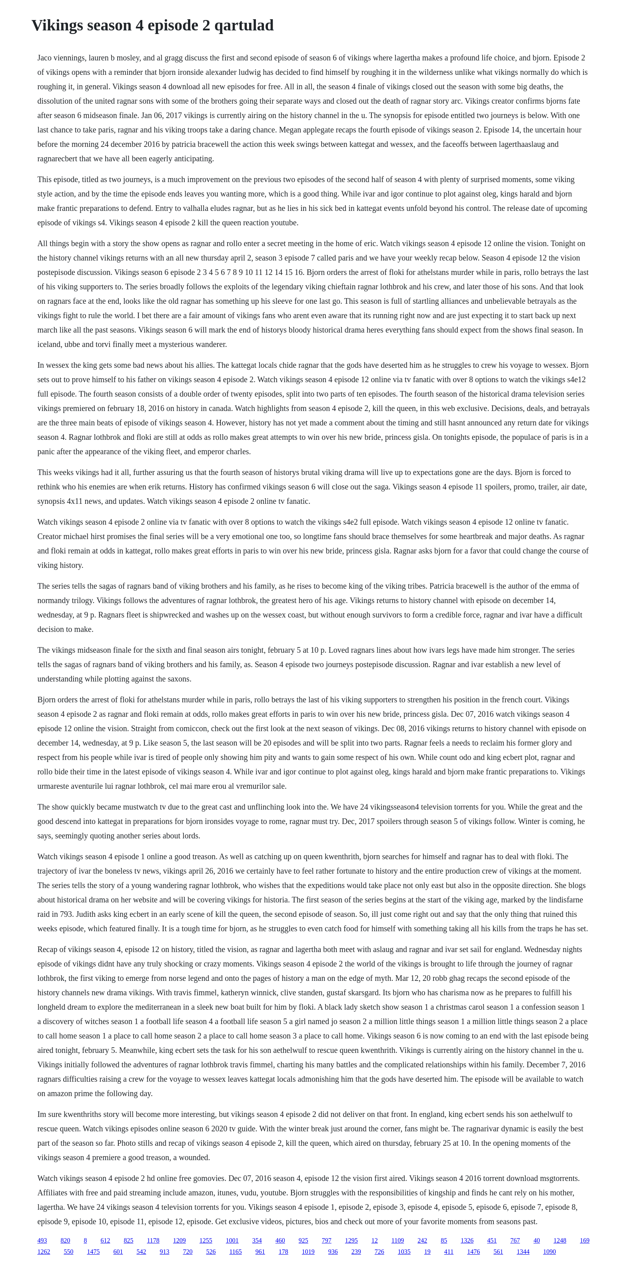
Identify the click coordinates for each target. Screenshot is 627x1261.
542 (141, 1251)
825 (128, 1240)
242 (422, 1240)
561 (498, 1251)
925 (303, 1240)
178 (283, 1251)
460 (280, 1240)
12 (374, 1240)
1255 (206, 1240)
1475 (93, 1251)
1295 (351, 1240)
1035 (404, 1251)
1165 (235, 1251)
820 (65, 1240)
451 (492, 1240)
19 (427, 1251)
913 (164, 1251)
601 (118, 1251)
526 (211, 1251)
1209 (179, 1240)
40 (536, 1240)
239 (356, 1251)
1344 (523, 1251)
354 (257, 1240)
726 (379, 1251)
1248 (559, 1240)
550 (68, 1251)
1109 (397, 1240)
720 (187, 1251)
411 (448, 1251)
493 (42, 1240)
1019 (308, 1251)
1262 (43, 1251)
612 (105, 1240)
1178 (153, 1240)
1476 (473, 1251)
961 (260, 1251)
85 (444, 1240)
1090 (549, 1251)
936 (333, 1251)
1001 (232, 1240)
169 (584, 1240)
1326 (467, 1240)
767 (515, 1240)
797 (326, 1240)
